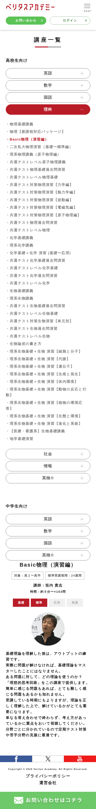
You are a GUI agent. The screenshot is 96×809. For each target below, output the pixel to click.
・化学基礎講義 (19, 238)
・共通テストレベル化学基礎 (32, 268)
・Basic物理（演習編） (27, 139)
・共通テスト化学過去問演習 (32, 276)
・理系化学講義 (19, 245)
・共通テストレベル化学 (28, 283)
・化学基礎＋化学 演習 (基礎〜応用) (38, 253)
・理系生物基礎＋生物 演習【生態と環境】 (44, 416)
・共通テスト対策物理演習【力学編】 (39, 185)
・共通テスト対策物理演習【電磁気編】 (41, 207)
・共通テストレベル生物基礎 (32, 313)
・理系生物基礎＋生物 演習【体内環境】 (42, 382)
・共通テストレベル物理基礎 (32, 177)
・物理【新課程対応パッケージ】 (36, 132)
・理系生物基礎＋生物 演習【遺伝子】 (40, 366)
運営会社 (48, 783)
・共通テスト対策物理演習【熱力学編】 (41, 192)
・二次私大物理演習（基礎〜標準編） (39, 147)
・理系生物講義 (19, 298)
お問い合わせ (29, 20)
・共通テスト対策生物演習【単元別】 (39, 321)
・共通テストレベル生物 (28, 336)
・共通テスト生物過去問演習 (32, 328)
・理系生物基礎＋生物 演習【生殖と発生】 (44, 374)
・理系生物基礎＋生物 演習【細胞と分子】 (44, 351)
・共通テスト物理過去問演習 (32, 223)
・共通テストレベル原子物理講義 (36, 162)
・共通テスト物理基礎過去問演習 (35, 169)
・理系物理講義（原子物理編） (33, 154)
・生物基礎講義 (19, 291)
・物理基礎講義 (19, 124)
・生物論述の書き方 (24, 344)
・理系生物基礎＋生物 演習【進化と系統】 (44, 423)
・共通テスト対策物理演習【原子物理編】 (43, 215)
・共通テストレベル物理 (28, 230)
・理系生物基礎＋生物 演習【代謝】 (38, 359)
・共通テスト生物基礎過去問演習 (35, 306)
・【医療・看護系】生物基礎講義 (35, 431)
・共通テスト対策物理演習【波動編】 (39, 200)
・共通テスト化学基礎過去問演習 (35, 260)
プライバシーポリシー (48, 776)
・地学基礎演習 (19, 439)
